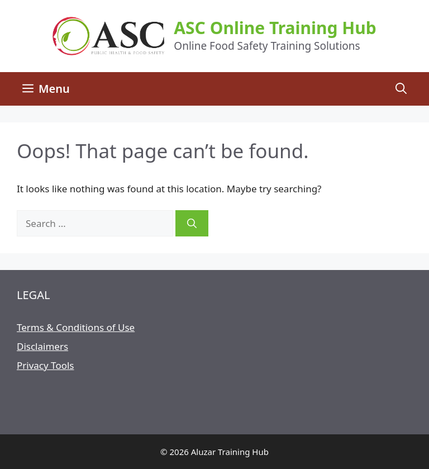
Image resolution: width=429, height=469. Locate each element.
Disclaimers (42, 346)
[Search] (191, 223)
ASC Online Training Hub (275, 27)
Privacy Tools (45, 365)
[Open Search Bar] (401, 89)
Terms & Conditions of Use (76, 327)
